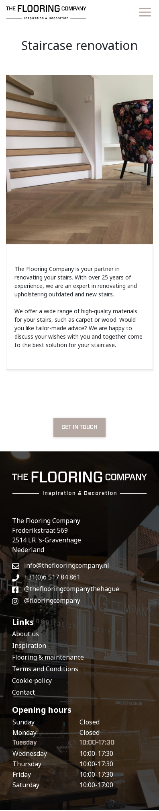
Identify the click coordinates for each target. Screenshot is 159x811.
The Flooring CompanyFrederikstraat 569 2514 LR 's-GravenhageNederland (46, 535)
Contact (23, 692)
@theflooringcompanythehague (65, 588)
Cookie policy (32, 680)
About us (25, 633)
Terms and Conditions (45, 668)
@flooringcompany (46, 600)
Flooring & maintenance (48, 657)
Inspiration (29, 645)
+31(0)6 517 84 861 (46, 577)
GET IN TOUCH (79, 427)
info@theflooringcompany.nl (60, 565)
